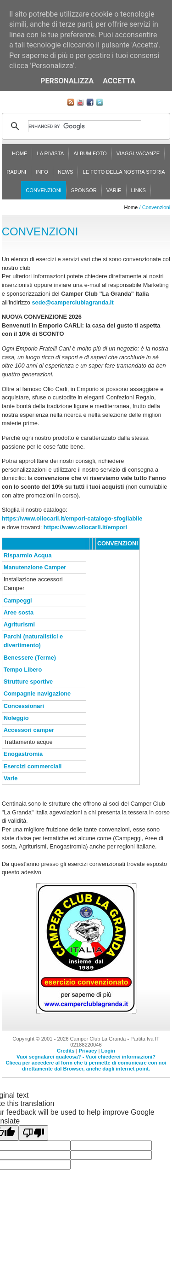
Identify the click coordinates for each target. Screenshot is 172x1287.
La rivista (50, 153)
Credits (66, 1050)
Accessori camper (29, 729)
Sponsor (84, 190)
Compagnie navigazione (37, 693)
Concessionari (24, 705)
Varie (114, 190)
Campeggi (18, 600)
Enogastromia (23, 753)
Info (42, 172)
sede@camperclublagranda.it (73, 302)
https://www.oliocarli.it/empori (85, 527)
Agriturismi (19, 624)
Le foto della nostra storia (124, 172)
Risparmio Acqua (28, 555)
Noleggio (16, 717)
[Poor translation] (33, 1133)
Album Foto (90, 153)
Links (138, 190)
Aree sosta (18, 612)
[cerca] (84, 126)
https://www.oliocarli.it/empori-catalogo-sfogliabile (72, 518)
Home (20, 153)
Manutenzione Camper (35, 567)
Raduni (16, 172)
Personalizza (67, 80)
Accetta (119, 80)
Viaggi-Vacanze (138, 153)
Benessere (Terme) (30, 657)
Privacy (88, 1050)
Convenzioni (43, 190)
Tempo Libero (23, 669)
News (65, 172)
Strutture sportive (28, 681)
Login (108, 1050)
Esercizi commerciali (33, 766)
